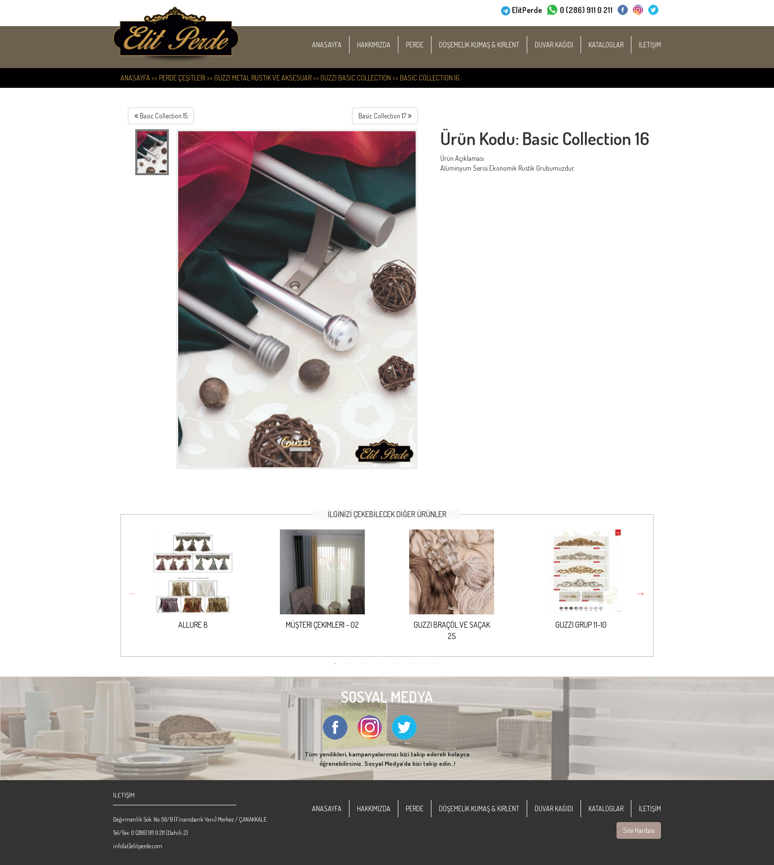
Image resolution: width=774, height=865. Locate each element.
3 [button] (365, 664)
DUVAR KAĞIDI (564, 44)
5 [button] (394, 664)
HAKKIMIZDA (384, 44)
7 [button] (424, 664)
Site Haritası (639, 830)
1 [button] (335, 664)
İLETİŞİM (661, 44)
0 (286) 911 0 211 (586, 9)
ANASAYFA (337, 44)
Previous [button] (133, 593)
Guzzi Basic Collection (355, 78)
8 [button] (439, 664)
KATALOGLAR (616, 44)
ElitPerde (527, 9)
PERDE (425, 44)
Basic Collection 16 (430, 78)
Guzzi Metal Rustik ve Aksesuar (262, 78)
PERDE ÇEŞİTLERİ (182, 78)
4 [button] (380, 664)
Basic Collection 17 (385, 116)
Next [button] (641, 593)
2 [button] (350, 664)
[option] (193, 587)
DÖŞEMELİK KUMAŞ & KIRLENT (490, 44)
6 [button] (409, 664)
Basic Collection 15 (161, 116)
